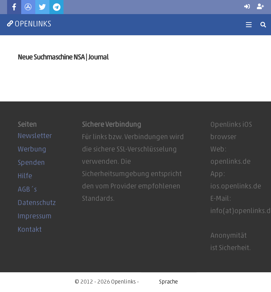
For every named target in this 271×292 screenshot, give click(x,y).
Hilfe (25, 176)
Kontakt (30, 230)
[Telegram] (56, 7)
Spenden (31, 163)
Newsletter (35, 136)
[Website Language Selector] (168, 282)
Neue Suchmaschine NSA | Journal (63, 57)
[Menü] (248, 24)
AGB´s (27, 189)
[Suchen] (263, 25)
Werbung (32, 149)
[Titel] (28, 7)
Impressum (35, 216)
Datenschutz (37, 203)
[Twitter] (42, 7)
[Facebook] (14, 7)
